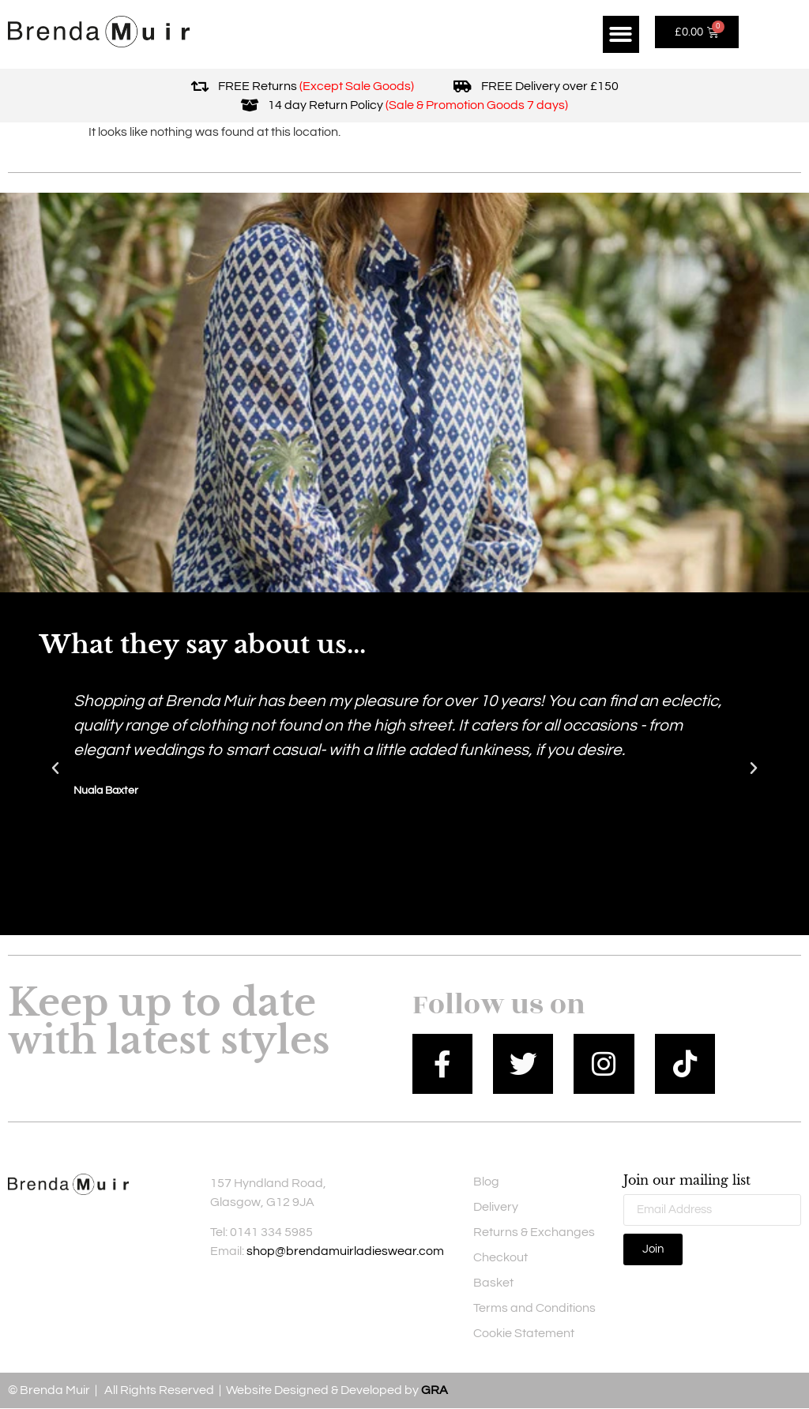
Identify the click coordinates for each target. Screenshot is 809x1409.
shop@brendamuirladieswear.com (345, 1252)
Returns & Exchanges (534, 1233)
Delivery (495, 1207)
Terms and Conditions (534, 1308)
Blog (486, 1182)
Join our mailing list (687, 1181)
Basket (493, 1283)
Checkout (500, 1258)
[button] (621, 34)
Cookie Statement (523, 1334)
